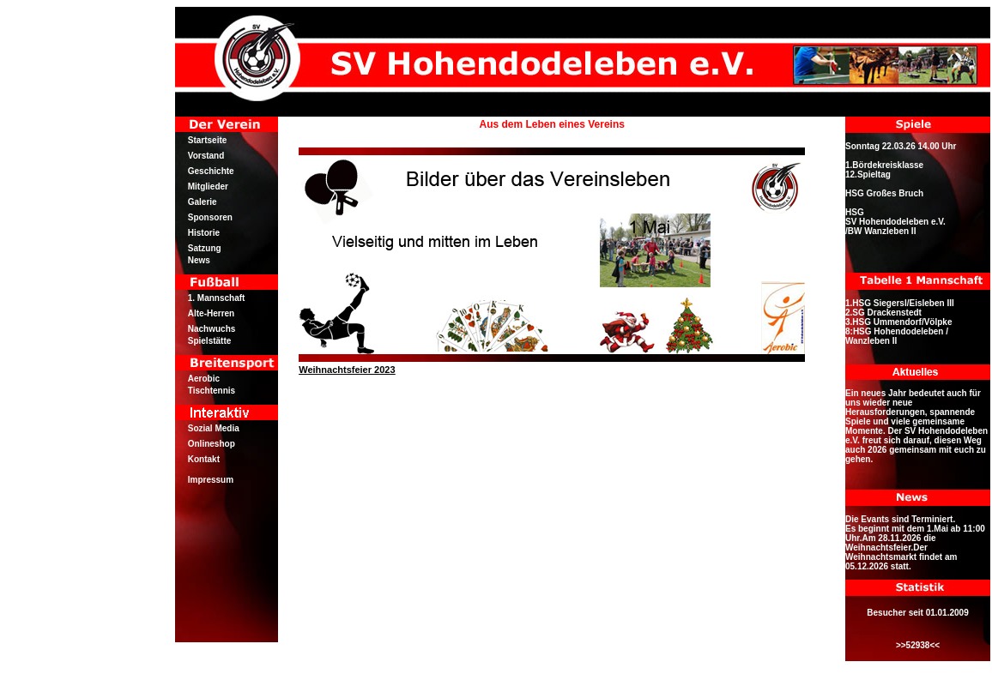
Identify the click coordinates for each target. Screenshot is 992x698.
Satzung (204, 248)
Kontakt (204, 459)
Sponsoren (210, 217)
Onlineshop (211, 443)
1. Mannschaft (216, 298)
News (199, 260)
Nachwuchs (212, 329)
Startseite (207, 140)
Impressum (210, 479)
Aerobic (204, 378)
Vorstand (206, 155)
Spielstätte (210, 341)
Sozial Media (213, 428)
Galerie (202, 202)
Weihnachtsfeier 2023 (347, 369)
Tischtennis (211, 390)
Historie (204, 233)
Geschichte (211, 171)
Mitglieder (208, 186)
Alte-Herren (211, 313)
